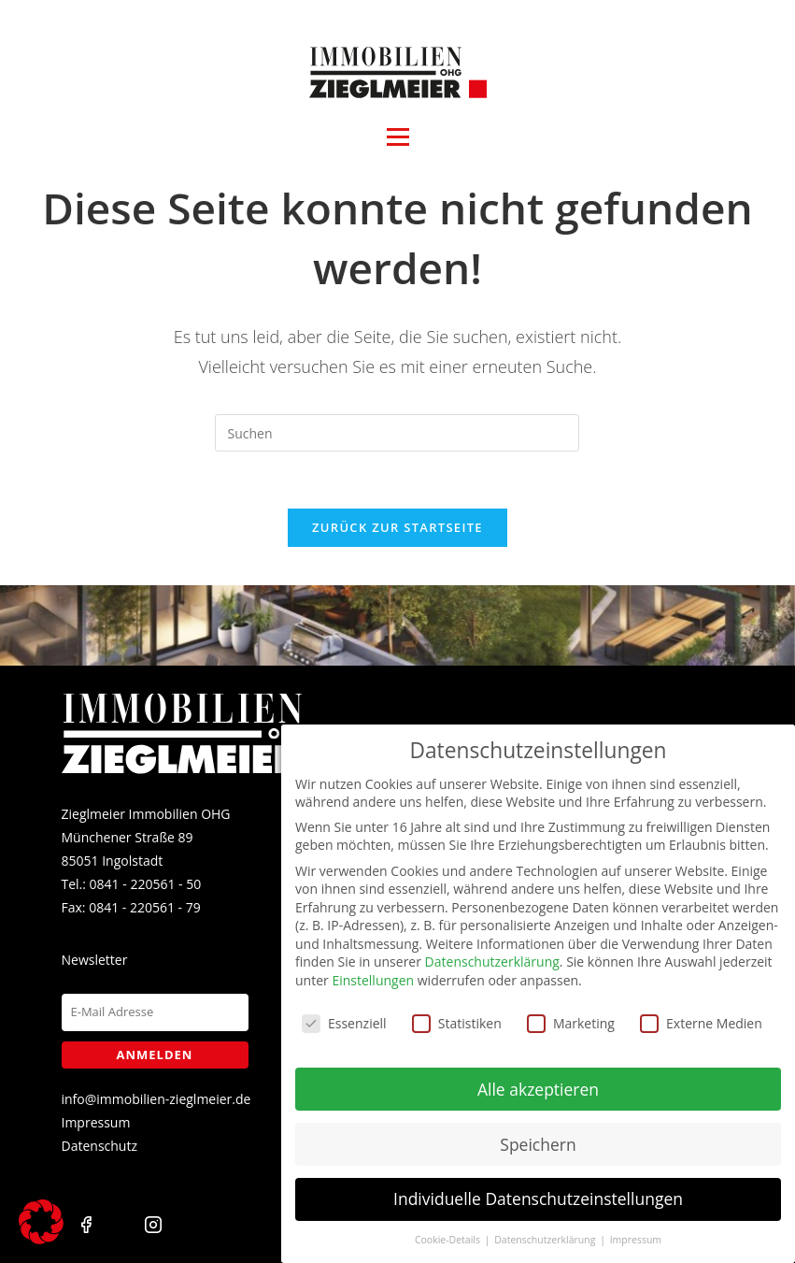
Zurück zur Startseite (397, 527)
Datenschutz (99, 1146)
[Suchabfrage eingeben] (397, 433)
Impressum (96, 1122)
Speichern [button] (537, 1130)
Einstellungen (373, 967)
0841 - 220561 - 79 (145, 907)
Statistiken (457, 1010)
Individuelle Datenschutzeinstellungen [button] (538, 1185)
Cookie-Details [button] (449, 1226)
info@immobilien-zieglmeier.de (156, 1099)
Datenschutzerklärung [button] (546, 1226)
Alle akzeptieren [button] (538, 1075)
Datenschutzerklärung (492, 948)
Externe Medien (701, 1010)
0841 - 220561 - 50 (146, 884)
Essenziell (344, 1010)
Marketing (571, 1010)
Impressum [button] (635, 1226)
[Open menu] (398, 137)
